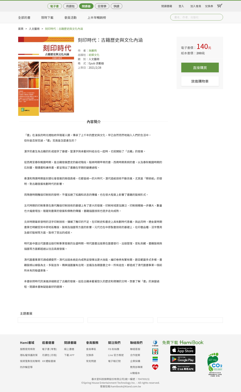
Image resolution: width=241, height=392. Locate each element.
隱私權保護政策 (29, 355)
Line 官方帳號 (116, 355)
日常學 (102, 6)
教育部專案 (136, 367)
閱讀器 (86, 6)
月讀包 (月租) (49, 355)
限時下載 (47, 17)
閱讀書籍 (166, 5)
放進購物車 (200, 81)
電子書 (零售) (49, 349)
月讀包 (70, 6)
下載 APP (69, 355)
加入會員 (195, 5)
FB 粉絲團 (113, 349)
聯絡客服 (135, 349)
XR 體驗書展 (49, 361)
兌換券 (209, 5)
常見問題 (91, 361)
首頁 (21, 29)
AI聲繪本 (135, 373)
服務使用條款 (27, 349)
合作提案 (135, 355)
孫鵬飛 (93, 50)
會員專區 (91, 349)
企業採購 (135, 361)
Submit (220, 17)
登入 (181, 5)
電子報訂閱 (114, 361)
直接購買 (200, 67)
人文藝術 (34, 29)
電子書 (54, 6)
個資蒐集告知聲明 (30, 361)
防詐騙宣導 (26, 367)
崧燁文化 (94, 55)
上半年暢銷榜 (97, 17)
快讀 (116, 6)
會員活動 (70, 17)
